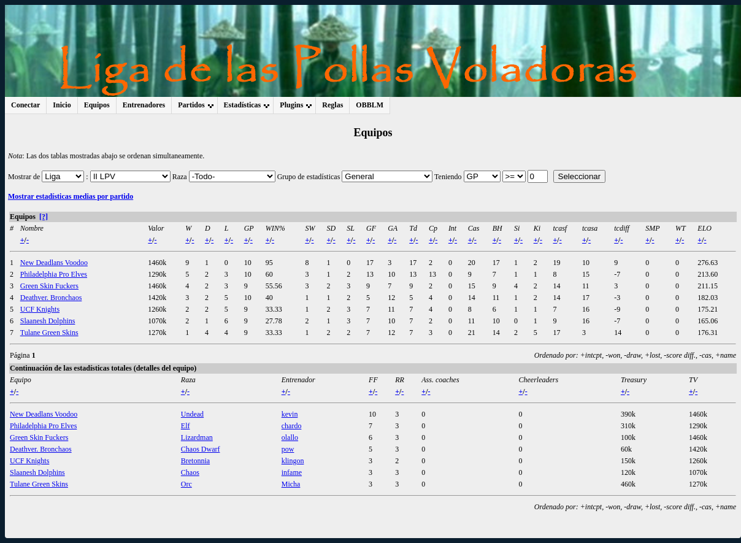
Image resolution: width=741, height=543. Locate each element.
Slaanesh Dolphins (47, 321)
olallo (290, 437)
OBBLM (369, 105)
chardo (292, 426)
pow (288, 449)
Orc (186, 484)
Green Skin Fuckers (49, 286)
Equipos (97, 105)
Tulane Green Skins (49, 332)
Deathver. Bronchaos (51, 297)
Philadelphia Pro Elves (53, 274)
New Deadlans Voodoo (54, 262)
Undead (192, 414)
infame (292, 472)
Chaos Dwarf (200, 449)
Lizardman (197, 437)
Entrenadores (144, 105)
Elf (185, 426)
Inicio (62, 105)
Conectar (25, 105)
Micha (291, 484)
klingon (293, 460)
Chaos (190, 472)
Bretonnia (195, 460)
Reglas (332, 105)
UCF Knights (40, 309)
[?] (43, 216)
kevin (290, 414)
